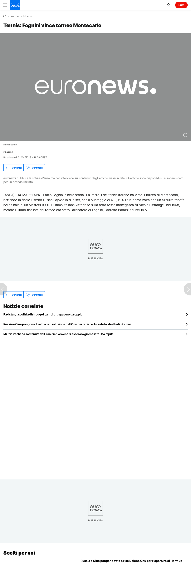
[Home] (4, 16)
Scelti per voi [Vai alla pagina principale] (19, 553)
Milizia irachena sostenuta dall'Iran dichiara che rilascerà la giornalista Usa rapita (58, 334)
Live (181, 5)
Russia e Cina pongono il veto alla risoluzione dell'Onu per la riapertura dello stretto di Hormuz (67, 324)
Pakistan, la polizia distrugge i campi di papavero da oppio (42, 314)
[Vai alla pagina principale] (15, 5)
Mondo (27, 16)
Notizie (14, 16)
